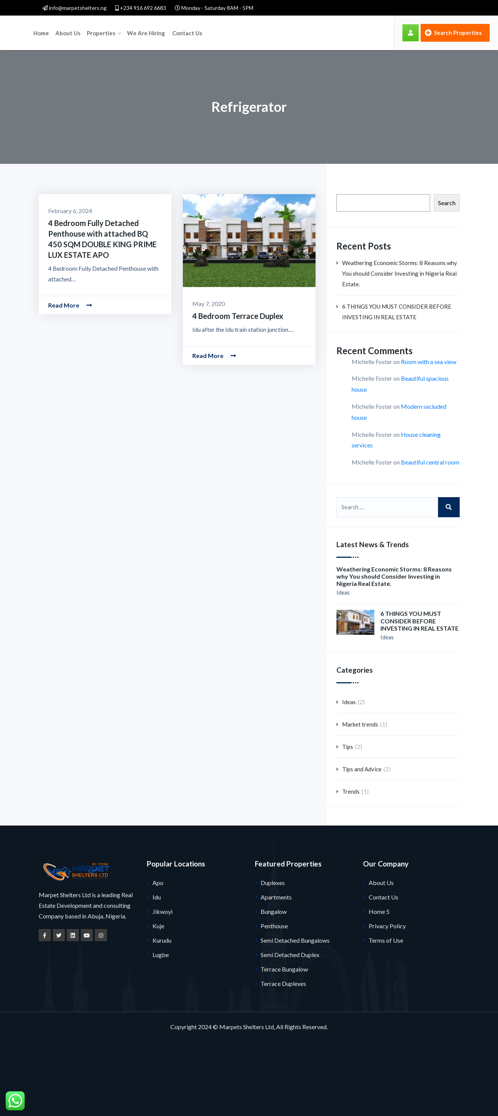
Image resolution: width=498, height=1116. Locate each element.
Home (113, 32)
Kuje (158, 925)
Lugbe (160, 954)
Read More (70, 305)
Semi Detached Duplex (290, 954)
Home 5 (379, 911)
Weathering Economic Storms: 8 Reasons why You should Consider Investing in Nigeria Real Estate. (399, 273)
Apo (157, 882)
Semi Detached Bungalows (295, 940)
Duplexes (273, 882)
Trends (351, 791)
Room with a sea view (428, 361)
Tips (347, 746)
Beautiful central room (430, 462)
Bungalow (274, 911)
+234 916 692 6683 (140, 8)
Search (447, 202)
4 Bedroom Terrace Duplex (237, 315)
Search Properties (453, 32)
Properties (175, 33)
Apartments (276, 897)
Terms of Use (386, 940)
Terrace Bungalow (284, 969)
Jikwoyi (162, 911)
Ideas (343, 592)
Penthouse (274, 925)
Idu (156, 897)
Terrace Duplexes (283, 983)
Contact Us (258, 32)
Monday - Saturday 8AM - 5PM (214, 8)
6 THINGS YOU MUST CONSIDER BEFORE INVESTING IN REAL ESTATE (396, 311)
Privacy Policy (387, 925)
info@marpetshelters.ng (74, 8)
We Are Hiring (217, 32)
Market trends (360, 724)
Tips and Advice (362, 769)
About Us (139, 32)
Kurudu (161, 940)
